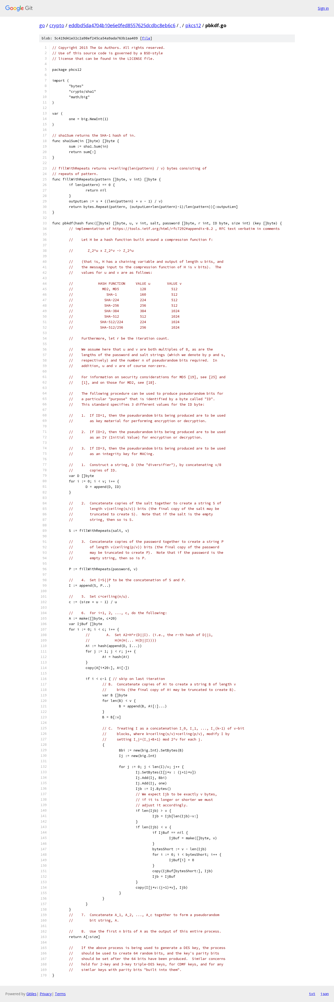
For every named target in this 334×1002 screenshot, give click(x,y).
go (42, 25)
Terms (60, 993)
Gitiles (31, 993)
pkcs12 (193, 25)
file (146, 38)
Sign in (323, 8)
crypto (56, 25)
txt (312, 993)
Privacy (46, 993)
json (324, 993)
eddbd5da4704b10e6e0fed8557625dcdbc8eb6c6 (122, 25)
